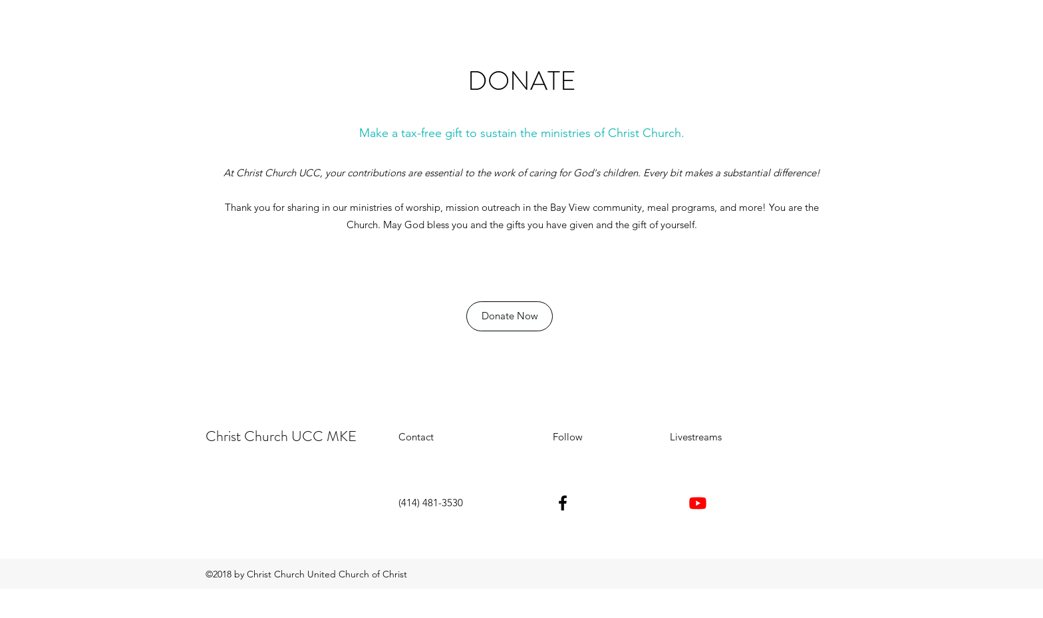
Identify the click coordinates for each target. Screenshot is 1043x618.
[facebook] (563, 503)
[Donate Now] (509, 316)
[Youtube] (698, 503)
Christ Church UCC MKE (281, 436)
